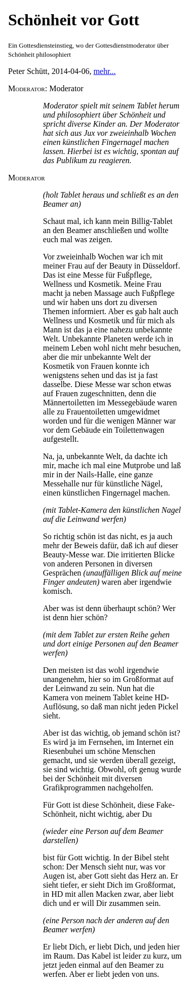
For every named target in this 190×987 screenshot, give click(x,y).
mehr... (104, 71)
